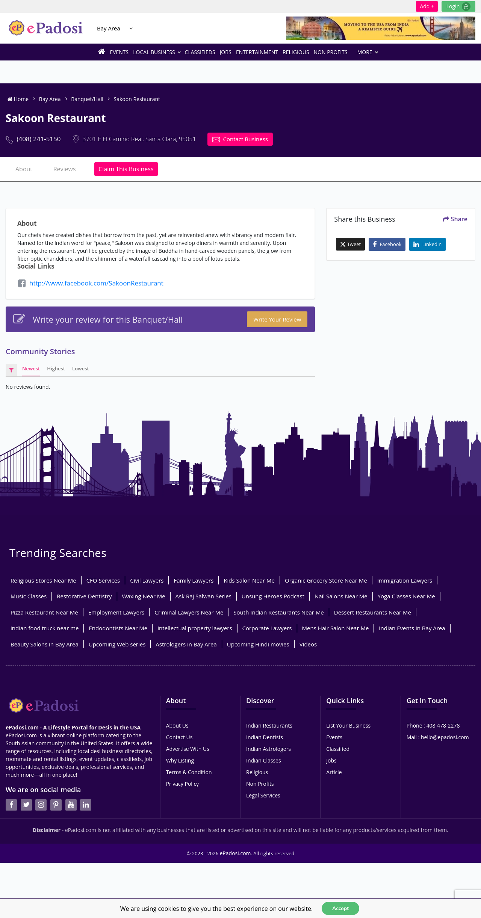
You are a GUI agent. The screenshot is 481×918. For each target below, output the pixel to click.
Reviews (64, 169)
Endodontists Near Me (118, 628)
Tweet (350, 244)
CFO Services (103, 580)
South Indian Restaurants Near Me (278, 612)
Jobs (225, 52)
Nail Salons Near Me (341, 596)
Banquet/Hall (87, 99)
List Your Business (348, 725)
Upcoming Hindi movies (258, 644)
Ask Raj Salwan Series (203, 596)
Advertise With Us (187, 748)
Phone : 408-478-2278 (433, 725)
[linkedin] (85, 805)
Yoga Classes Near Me (406, 596)
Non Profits (331, 52)
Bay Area (108, 28)
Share (455, 219)
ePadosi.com (235, 853)
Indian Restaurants (269, 725)
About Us (177, 725)
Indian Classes (263, 760)
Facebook (387, 244)
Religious (296, 52)
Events (119, 52)
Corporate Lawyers (267, 628)
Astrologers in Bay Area (186, 644)
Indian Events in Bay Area (412, 628)
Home (18, 99)
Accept (340, 908)
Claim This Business (125, 169)
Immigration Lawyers (405, 580)
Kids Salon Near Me (249, 580)
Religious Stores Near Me (43, 580)
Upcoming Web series (117, 644)
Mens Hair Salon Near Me (335, 628)
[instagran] (41, 805)
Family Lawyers (193, 580)
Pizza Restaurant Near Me (44, 612)
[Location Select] (131, 28)
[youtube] (71, 805)
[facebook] (11, 805)
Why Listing (180, 760)
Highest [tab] (56, 368)
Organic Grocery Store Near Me (326, 580)
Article (334, 772)
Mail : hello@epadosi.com (438, 737)
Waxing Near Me (143, 596)
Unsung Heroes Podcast (273, 596)
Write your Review (277, 319)
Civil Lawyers (146, 580)
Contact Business (240, 139)
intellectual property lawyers (194, 628)
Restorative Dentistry (84, 596)
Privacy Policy (182, 783)
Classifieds (200, 52)
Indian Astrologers (268, 748)
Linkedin (427, 244)
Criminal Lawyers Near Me (188, 612)
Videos (308, 644)
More (367, 52)
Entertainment (257, 52)
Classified (337, 748)
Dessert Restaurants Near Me (372, 612)
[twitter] (26, 805)
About (23, 169)
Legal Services (263, 795)
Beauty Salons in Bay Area (45, 644)
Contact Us (179, 737)
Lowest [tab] (80, 368)
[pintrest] (56, 805)
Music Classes (29, 596)
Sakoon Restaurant (137, 99)
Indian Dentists (264, 737)
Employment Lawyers (116, 612)
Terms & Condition (189, 772)
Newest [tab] (31, 368)
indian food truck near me (45, 628)
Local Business (156, 52)
